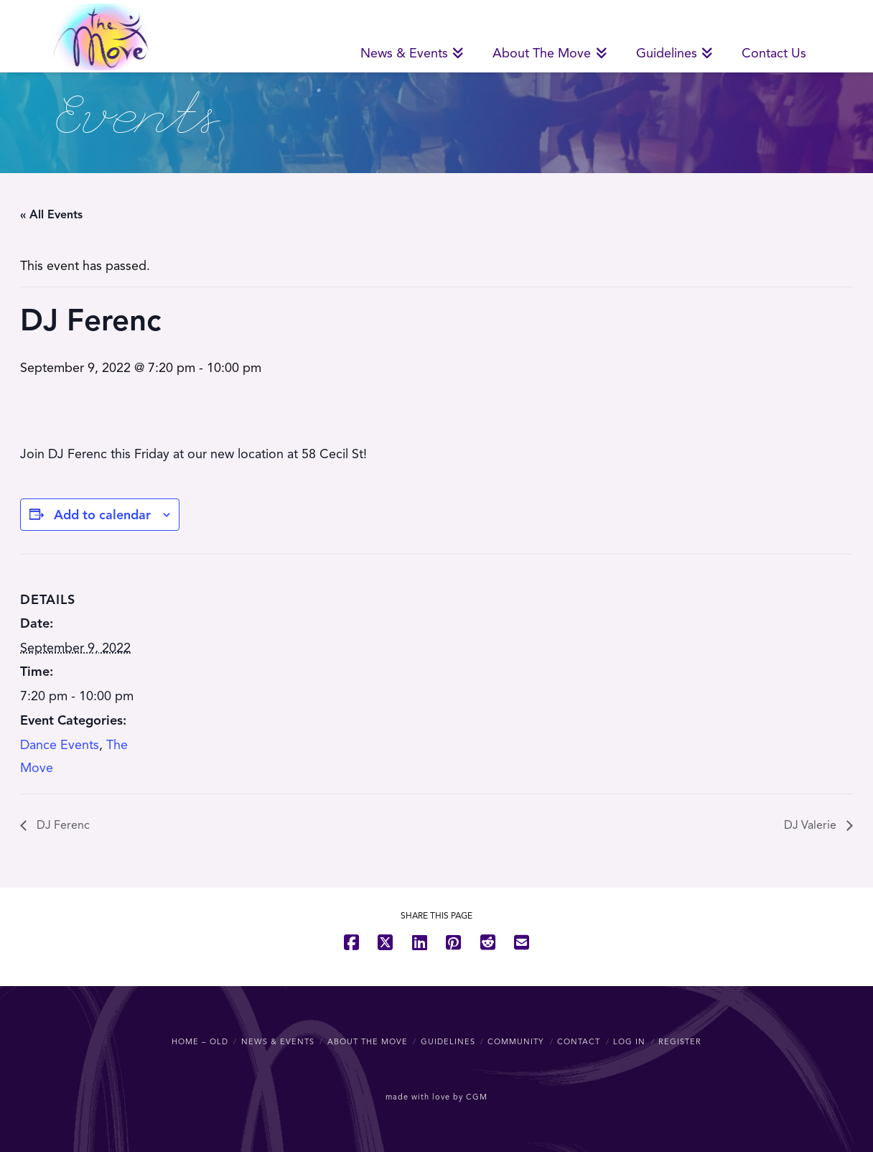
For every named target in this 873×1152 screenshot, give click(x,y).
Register (679, 1041)
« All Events (51, 215)
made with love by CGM (436, 1097)
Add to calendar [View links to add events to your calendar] (102, 515)
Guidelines (448, 1041)
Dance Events (59, 745)
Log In (629, 1041)
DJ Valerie (811, 825)
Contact (578, 1041)
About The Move (367, 1041)
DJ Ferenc (62, 825)
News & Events (277, 1041)
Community (515, 1041)
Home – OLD (200, 1041)
